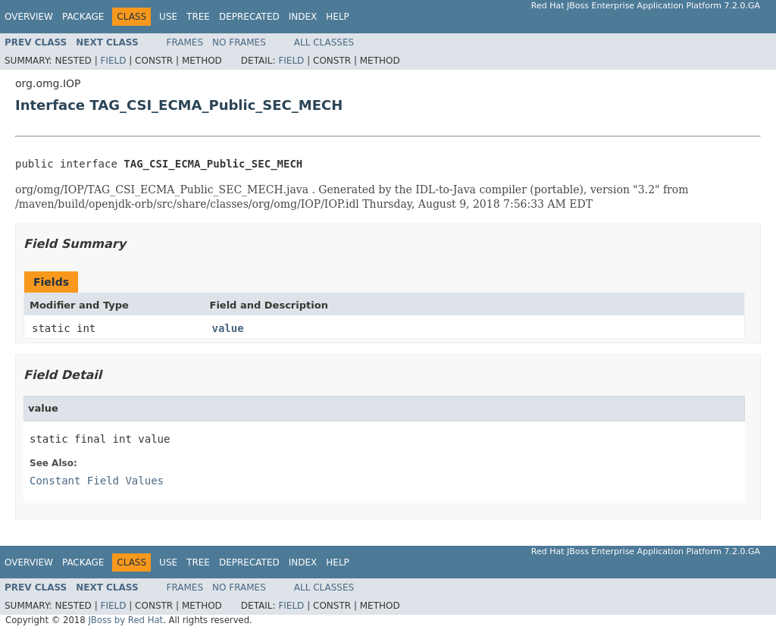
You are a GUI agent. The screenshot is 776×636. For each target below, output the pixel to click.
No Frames (239, 42)
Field (113, 60)
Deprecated (249, 16)
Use (168, 16)
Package (83, 16)
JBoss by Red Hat (125, 620)
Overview (29, 16)
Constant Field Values (97, 481)
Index (303, 16)
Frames (185, 42)
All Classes (324, 42)
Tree (198, 16)
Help (337, 16)
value (228, 328)
